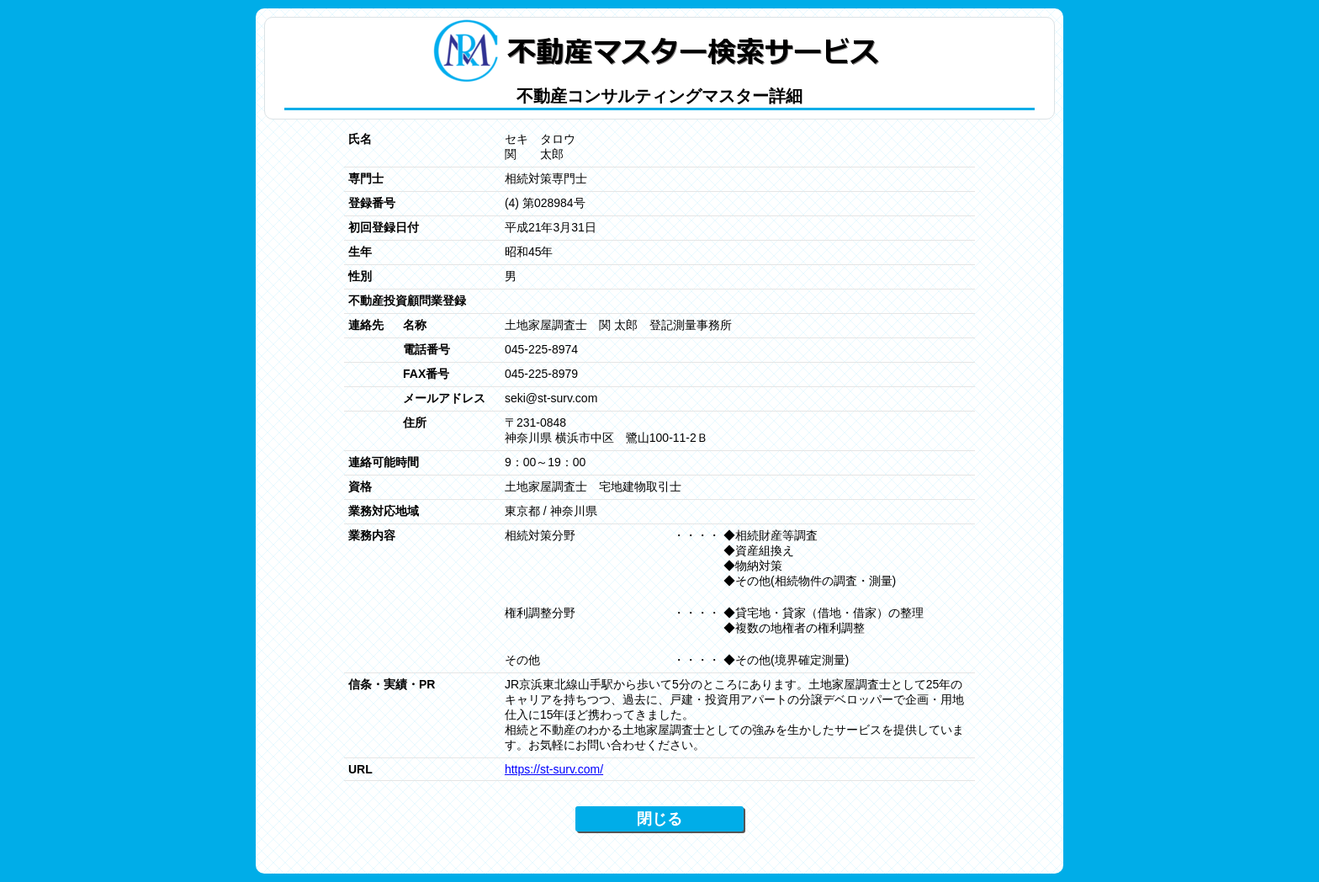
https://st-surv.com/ (554, 769)
